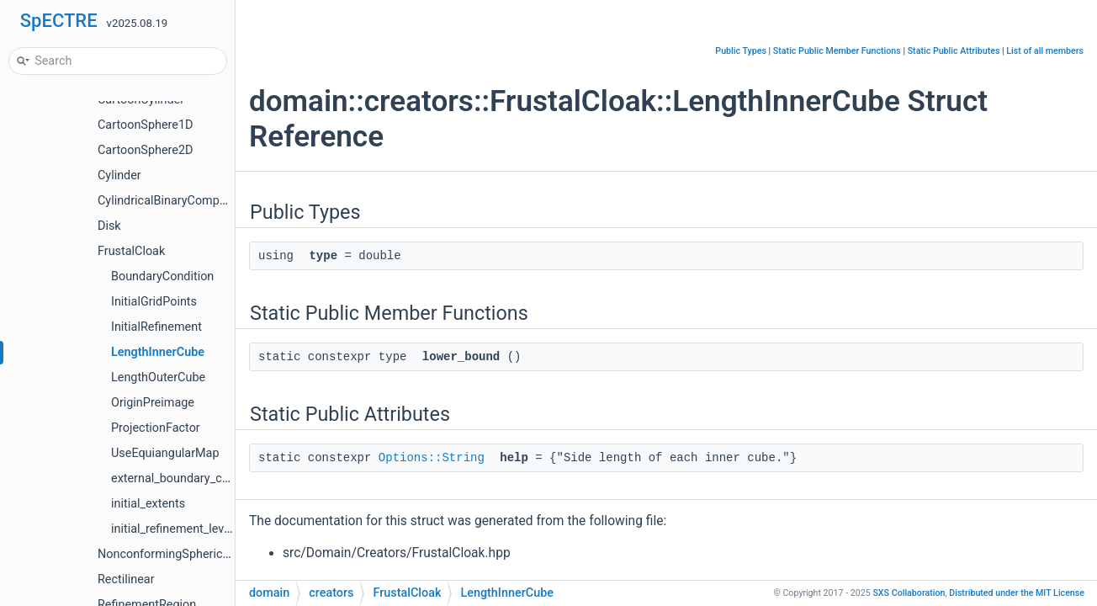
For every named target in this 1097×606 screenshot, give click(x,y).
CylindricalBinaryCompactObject (184, 201)
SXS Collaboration (908, 592)
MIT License (1016, 592)
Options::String (432, 458)
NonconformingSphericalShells (181, 554)
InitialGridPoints (154, 302)
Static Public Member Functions (837, 50)
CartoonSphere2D (145, 150)
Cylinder (119, 175)
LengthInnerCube (157, 352)
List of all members (1045, 50)
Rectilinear (126, 579)
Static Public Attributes (954, 50)
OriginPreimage (152, 403)
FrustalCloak (131, 251)
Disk (109, 226)
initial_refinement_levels (175, 529)
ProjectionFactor (155, 428)
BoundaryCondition (162, 276)
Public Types (740, 50)
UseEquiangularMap (165, 453)
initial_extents (148, 504)
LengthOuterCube (158, 377)
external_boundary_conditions (191, 478)
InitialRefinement (156, 327)
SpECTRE (59, 20)
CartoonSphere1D (145, 125)
